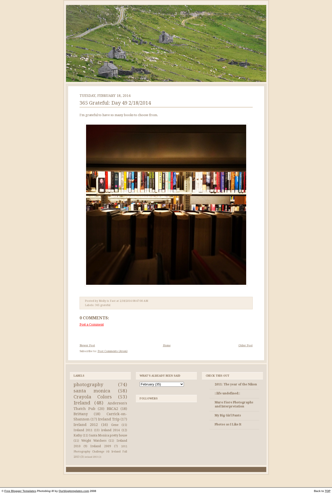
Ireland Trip (109, 419)
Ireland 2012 (86, 425)
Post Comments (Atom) (113, 351)
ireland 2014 (110, 430)
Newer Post (87, 345)
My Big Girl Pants (228, 415)
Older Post (245, 345)
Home (167, 345)
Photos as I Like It (228, 424)
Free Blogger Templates (20, 490)
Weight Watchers (93, 440)
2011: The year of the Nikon (236, 384)
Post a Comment (92, 324)
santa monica (92, 391)
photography (88, 384)
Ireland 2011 (83, 430)
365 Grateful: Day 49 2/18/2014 (115, 103)
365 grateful (102, 305)
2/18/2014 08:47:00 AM (134, 301)
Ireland (82, 403)
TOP (327, 490)
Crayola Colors (93, 397)
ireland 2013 (91, 456)
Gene (114, 425)
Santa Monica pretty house (108, 435)
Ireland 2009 (100, 446)
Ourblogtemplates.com (74, 490)
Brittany (81, 414)
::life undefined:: (227, 393)
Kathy (78, 435)
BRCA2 (112, 409)
